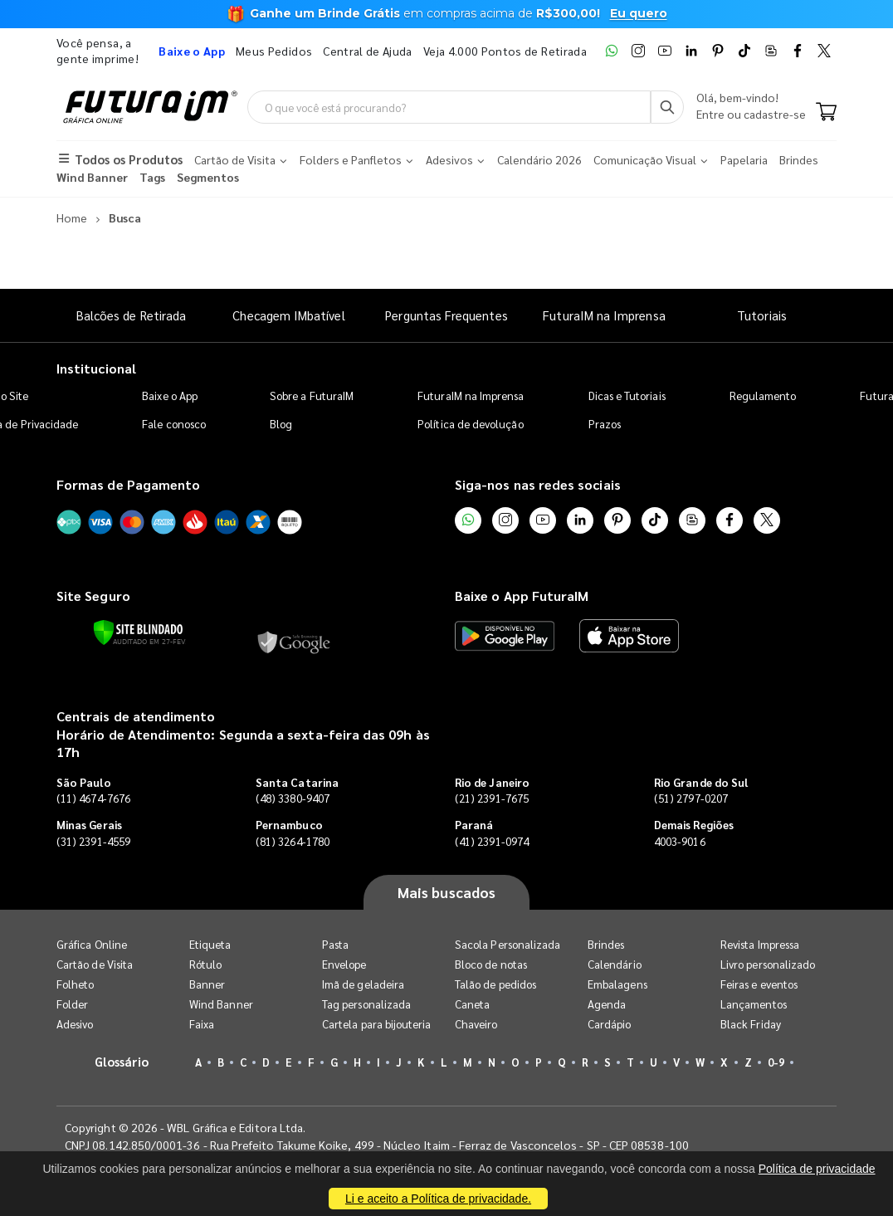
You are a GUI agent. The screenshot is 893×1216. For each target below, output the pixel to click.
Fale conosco (174, 424)
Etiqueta (210, 944)
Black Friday (750, 1024)
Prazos (604, 424)
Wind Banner (221, 1004)
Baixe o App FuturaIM (521, 595)
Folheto (75, 984)
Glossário (122, 1061)
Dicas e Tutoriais (627, 395)
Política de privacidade (817, 1168)
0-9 (776, 1062)
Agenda (607, 1004)
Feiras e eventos (759, 984)
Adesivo (74, 1024)
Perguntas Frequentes (446, 315)
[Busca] (667, 107)
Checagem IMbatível (288, 315)
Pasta (335, 944)
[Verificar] (138, 632)
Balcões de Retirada (131, 315)
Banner (207, 984)
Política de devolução (470, 424)
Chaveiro (476, 1024)
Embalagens (617, 984)
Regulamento (763, 395)
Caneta (472, 1004)
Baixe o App (170, 395)
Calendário (615, 964)
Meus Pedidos (274, 50)
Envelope (344, 964)
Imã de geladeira (363, 984)
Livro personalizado (767, 964)
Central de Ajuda (367, 50)
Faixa (201, 1024)
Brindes (606, 944)
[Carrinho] (826, 113)
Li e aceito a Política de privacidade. (438, 1198)
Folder (72, 1004)
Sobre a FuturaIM (312, 395)
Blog (281, 424)
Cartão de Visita (94, 964)
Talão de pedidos (495, 984)
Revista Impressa (759, 944)
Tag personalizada (366, 1004)
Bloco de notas (491, 964)
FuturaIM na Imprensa (604, 315)
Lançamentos (753, 1004)
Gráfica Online (91, 944)
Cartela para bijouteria (377, 1024)
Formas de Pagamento (128, 484)
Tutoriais (762, 315)
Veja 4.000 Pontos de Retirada (505, 50)
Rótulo (205, 964)
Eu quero (638, 13)
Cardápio (610, 1024)
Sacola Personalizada (507, 944)
